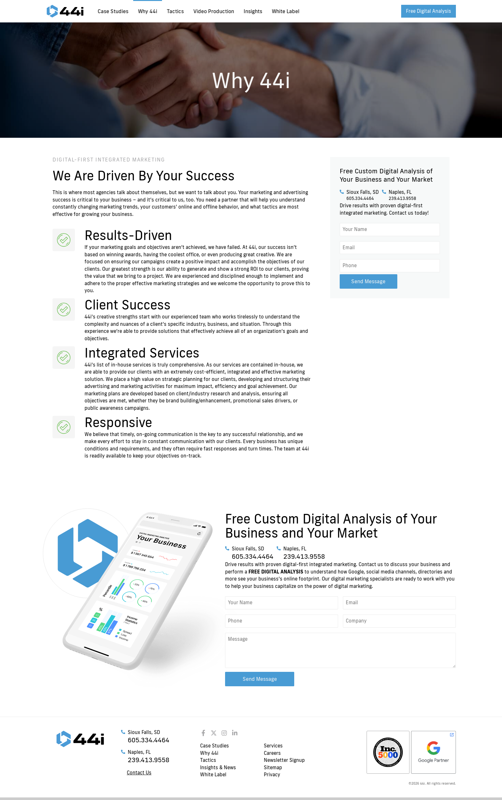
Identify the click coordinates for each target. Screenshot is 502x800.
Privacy (272, 774)
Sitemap (273, 767)
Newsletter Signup (284, 760)
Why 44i (147, 11)
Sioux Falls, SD (362, 192)
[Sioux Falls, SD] (342, 192)
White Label (285, 11)
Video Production (213, 11)
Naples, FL (400, 192)
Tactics (175, 11)
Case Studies (113, 11)
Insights (253, 11)
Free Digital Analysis (428, 11)
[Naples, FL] (384, 192)
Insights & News (218, 767)
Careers (272, 753)
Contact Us (139, 773)
